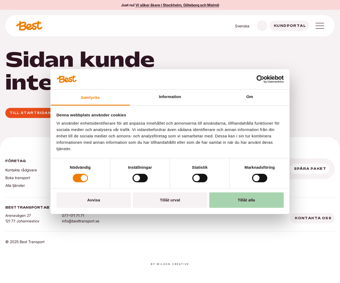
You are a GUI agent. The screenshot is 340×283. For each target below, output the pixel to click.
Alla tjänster (15, 185)
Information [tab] (170, 96)
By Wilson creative (170, 264)
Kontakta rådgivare (21, 170)
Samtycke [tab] (90, 97)
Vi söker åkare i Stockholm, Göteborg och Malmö (177, 5)
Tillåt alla (246, 200)
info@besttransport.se (80, 221)
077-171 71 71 (73, 215)
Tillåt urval (170, 200)
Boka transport (17, 177)
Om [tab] (249, 96)
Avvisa (93, 200)
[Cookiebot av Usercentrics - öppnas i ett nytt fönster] (260, 79)
